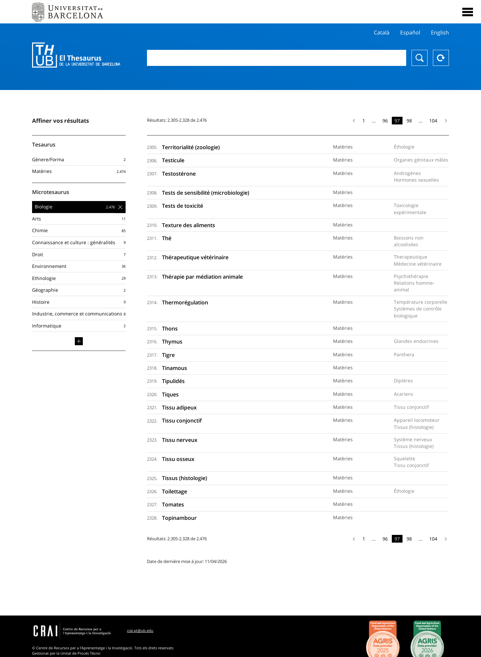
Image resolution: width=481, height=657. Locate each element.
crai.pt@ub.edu (140, 630)
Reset (441, 58)
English (440, 32)
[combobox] (276, 58)
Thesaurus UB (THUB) (76, 55)
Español (410, 32)
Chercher (420, 58)
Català (381, 32)
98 (409, 120)
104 (433, 120)
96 (385, 120)
